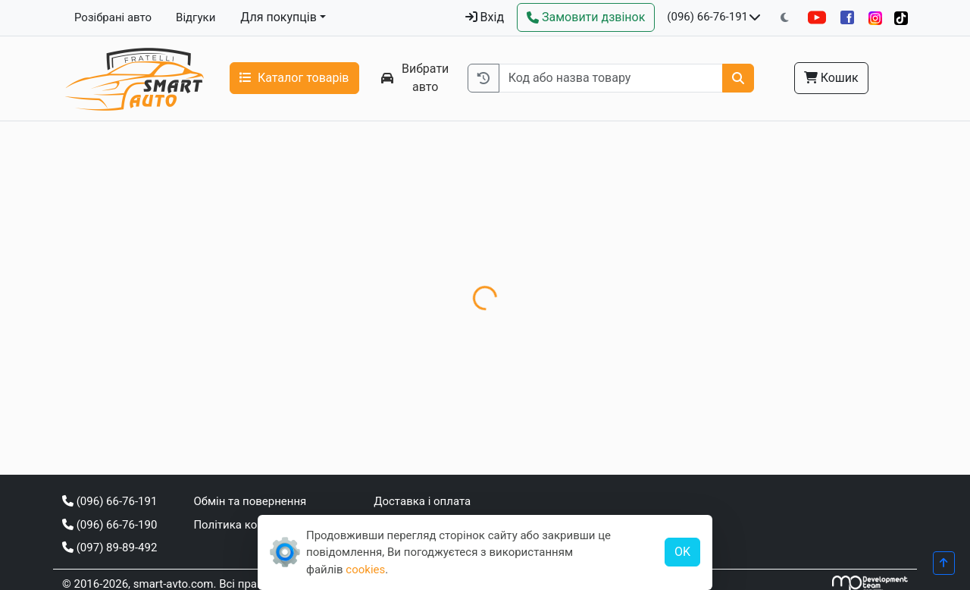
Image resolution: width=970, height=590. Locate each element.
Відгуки (195, 17)
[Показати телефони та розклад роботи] (755, 17)
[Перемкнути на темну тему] (785, 18)
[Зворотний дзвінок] (586, 17)
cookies (365, 569)
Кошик (831, 78)
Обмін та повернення (249, 501)
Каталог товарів (294, 78)
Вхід (484, 17)
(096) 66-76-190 (109, 525)
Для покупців (278, 17)
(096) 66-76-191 (707, 17)
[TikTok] (901, 18)
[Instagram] (875, 18)
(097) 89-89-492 (109, 547)
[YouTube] (817, 17)
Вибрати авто (415, 77)
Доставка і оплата (422, 501)
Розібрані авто (113, 17)
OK (682, 551)
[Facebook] (847, 17)
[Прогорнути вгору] (944, 563)
